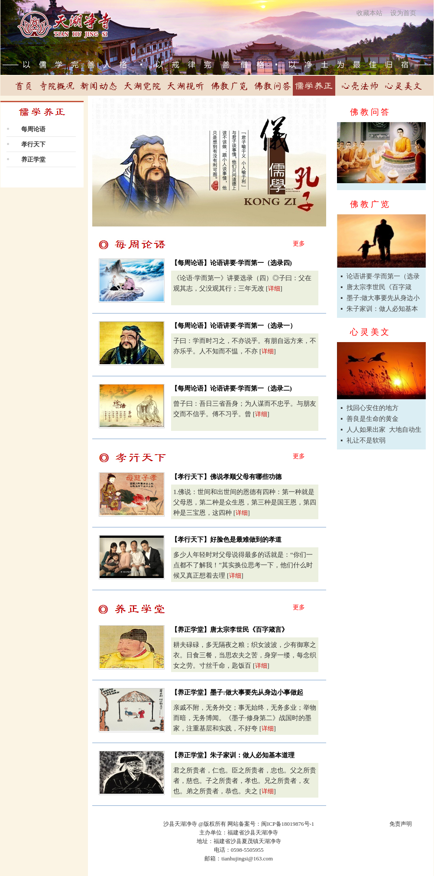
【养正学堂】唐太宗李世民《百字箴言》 (229, 629)
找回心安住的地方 (372, 407)
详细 (274, 288)
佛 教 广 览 (369, 204)
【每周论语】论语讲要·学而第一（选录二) (231, 388)
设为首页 (403, 13)
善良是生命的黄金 (372, 418)
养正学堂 (33, 159)
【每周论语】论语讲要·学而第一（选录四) (231, 262)
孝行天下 (33, 144)
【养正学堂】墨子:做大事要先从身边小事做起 (237, 692)
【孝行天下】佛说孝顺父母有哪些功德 (226, 476)
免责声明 (400, 824)
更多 (299, 243)
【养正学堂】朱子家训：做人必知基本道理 (233, 755)
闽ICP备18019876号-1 (287, 824)
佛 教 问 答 (369, 111)
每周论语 (33, 129)
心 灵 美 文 (369, 331)
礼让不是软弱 (366, 440)
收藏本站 (369, 13)
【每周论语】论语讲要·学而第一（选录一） (233, 325)
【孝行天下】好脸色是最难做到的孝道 (226, 539)
